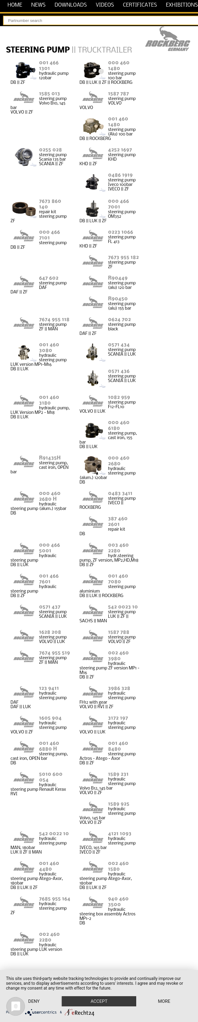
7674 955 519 (54, 653)
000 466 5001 (49, 548)
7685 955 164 (54, 899)
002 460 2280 (49, 937)
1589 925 (118, 804)
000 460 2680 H (50, 496)
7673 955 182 (123, 257)
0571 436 (119, 371)
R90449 (118, 278)
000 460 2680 (119, 461)
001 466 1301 (48, 65)
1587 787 (118, 94)
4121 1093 (119, 834)
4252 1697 (120, 150)
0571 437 (49, 607)
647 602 (48, 278)
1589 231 (118, 774)
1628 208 (50, 632)
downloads (71, 5)
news (38, 5)
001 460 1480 (118, 122)
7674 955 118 (54, 320)
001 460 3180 (49, 400)
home (15, 5)
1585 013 (49, 94)
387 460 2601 (118, 521)
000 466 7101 (49, 235)
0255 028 (50, 150)
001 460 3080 (49, 347)
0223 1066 (120, 232)
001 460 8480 (118, 746)
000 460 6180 (119, 425)
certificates (140, 5)
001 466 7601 (48, 579)
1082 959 (119, 397)
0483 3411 (120, 493)
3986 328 (119, 688)
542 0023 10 (123, 607)
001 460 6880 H (49, 746)
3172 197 (118, 718)
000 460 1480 (119, 65)
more (164, 1001)
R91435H (50, 458)
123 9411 (49, 688)
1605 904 (50, 718)
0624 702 (119, 320)
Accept (99, 1001)
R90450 (118, 299)
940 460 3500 (118, 902)
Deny (34, 1001)
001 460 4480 (49, 866)
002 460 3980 (118, 656)
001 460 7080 (118, 579)
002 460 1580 (118, 866)
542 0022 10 (54, 834)
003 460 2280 (118, 548)
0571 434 (119, 345)
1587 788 (118, 632)
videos (105, 5)
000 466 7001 (118, 204)
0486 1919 (120, 175)
